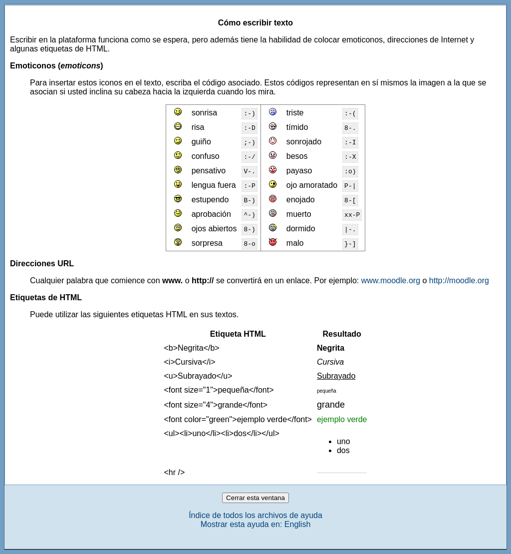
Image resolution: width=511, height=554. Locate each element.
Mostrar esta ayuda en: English (256, 524)
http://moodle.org (459, 280)
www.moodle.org (390, 280)
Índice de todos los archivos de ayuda (255, 515)
